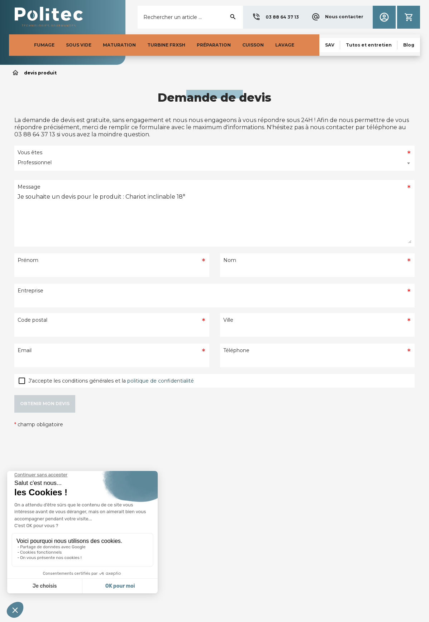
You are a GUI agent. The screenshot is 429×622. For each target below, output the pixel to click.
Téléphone (236, 350)
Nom (229, 260)
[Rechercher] (190, 17)
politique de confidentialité (160, 381)
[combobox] (214, 163)
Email (25, 350)
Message (29, 187)
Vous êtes (30, 152)
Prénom (28, 260)
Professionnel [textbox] (35, 162)
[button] (275, 17)
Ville (228, 320)
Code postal (32, 320)
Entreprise (30, 290)
